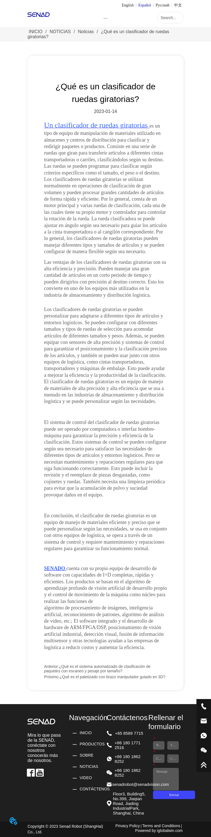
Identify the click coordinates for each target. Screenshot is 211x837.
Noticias (85, 31)
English (128, 5)
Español (144, 5)
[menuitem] (105, 18)
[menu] (105, 18)
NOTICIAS (60, 31)
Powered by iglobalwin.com (159, 830)
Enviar (174, 795)
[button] (105, 18)
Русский (162, 5)
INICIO (35, 31)
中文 (178, 5)
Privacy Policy (127, 826)
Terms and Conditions (161, 826)
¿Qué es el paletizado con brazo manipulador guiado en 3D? (112, 677)
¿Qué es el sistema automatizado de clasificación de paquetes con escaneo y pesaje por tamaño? (97, 668)
